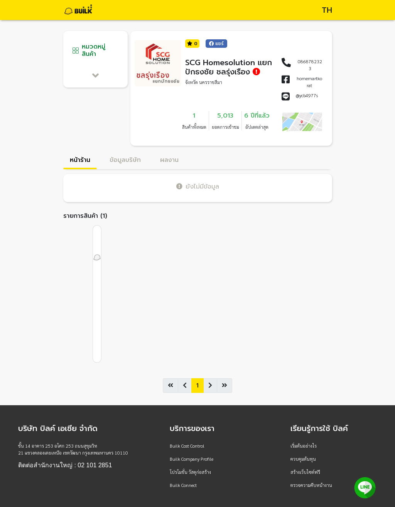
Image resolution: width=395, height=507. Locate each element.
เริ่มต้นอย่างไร (303, 446)
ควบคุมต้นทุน (303, 459)
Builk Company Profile (191, 459)
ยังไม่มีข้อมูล (197, 186)
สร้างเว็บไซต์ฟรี (305, 472)
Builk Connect (183, 485)
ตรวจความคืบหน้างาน (311, 485)
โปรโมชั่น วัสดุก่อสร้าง (190, 472)
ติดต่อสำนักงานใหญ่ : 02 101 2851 (65, 465)
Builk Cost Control (187, 446)
